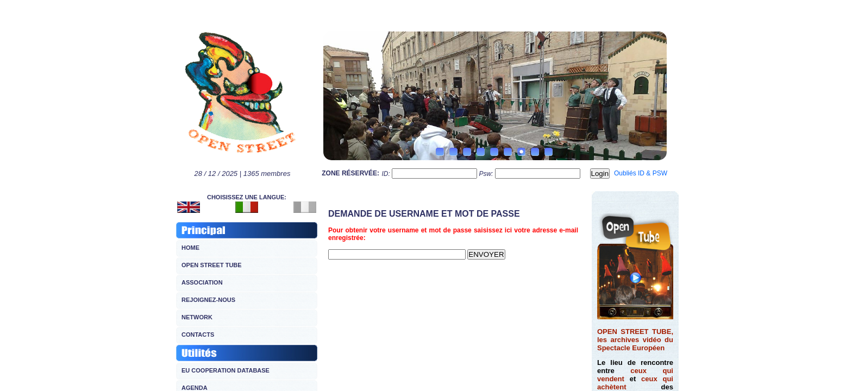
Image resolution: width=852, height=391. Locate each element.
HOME (190, 247)
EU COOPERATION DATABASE (225, 370)
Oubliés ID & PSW (640, 173)
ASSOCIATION (202, 282)
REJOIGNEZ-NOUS (208, 300)
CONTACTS (197, 334)
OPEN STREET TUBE (211, 265)
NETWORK (196, 317)
